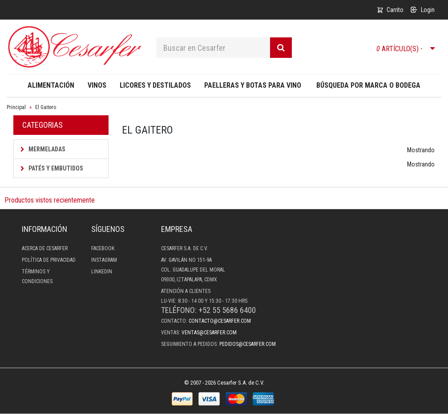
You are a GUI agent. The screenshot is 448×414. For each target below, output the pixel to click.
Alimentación (51, 85)
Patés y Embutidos (51, 168)
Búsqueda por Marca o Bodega (368, 85)
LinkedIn (101, 271)
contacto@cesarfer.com (220, 321)
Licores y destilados (155, 85)
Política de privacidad (49, 260)
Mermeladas (42, 149)
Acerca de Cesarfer (45, 248)
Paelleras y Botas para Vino (252, 85)
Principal (16, 107)
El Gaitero (45, 107)
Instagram (104, 260)
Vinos (97, 85)
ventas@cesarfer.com (209, 332)
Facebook (102, 248)
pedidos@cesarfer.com (247, 344)
